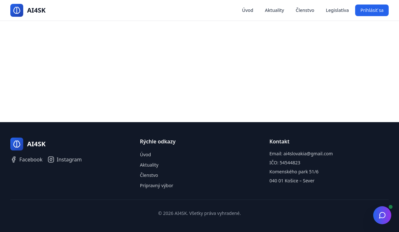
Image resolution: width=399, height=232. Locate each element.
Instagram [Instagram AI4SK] (65, 159)
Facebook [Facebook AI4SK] (26, 159)
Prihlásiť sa (372, 10)
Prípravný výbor (157, 185)
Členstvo (305, 10)
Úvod (247, 10)
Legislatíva (337, 10)
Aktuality (274, 10)
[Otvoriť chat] (382, 215)
